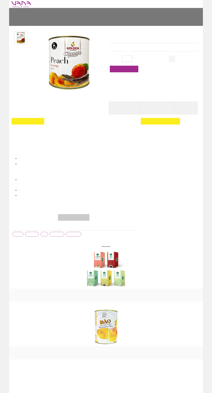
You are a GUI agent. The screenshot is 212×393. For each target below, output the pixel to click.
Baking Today (45, 4)
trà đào (18, 224)
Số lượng (113, 59)
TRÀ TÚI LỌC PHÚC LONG (106, 281)
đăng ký (145, 129)
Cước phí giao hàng (152, 95)
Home (45, 19)
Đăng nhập (183, 124)
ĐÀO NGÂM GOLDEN (158, 19)
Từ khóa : (17, 217)
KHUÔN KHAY (109, 4)
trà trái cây (57, 224)
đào (45, 224)
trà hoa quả (74, 224)
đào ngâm (32, 224)
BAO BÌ (61, 4)
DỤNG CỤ (74, 4)
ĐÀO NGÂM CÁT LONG (106, 339)
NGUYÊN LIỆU (91, 4)
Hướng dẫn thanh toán (153, 100)
